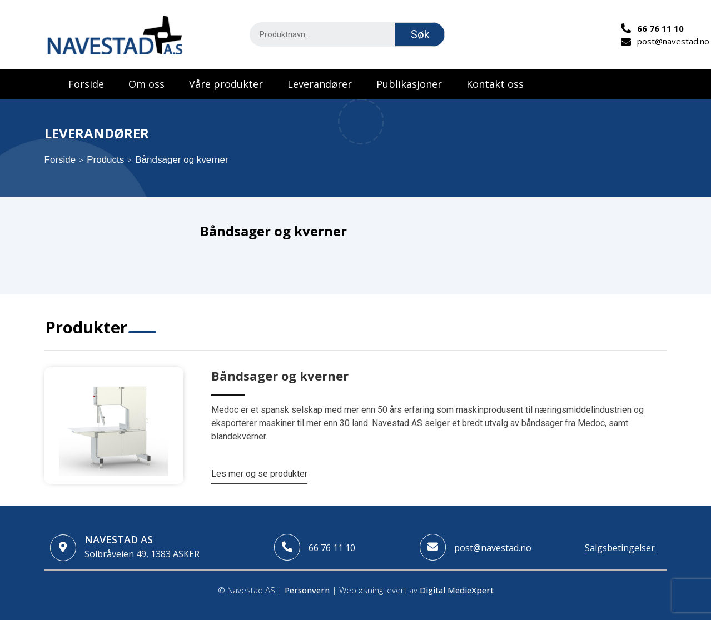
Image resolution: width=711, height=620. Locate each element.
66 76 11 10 (332, 548)
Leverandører (319, 84)
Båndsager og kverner (280, 375)
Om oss (146, 84)
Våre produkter (226, 84)
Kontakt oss (495, 84)
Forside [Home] (60, 159)
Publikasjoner (409, 84)
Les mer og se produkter (259, 473)
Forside (86, 84)
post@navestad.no (492, 548)
